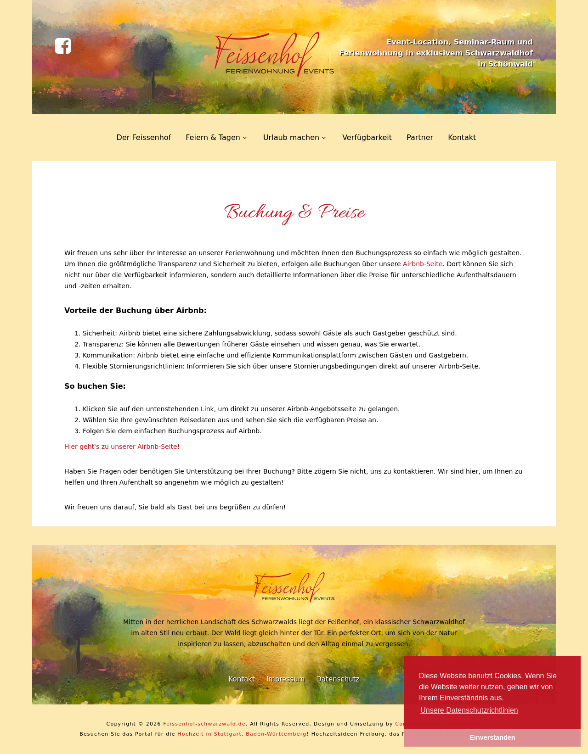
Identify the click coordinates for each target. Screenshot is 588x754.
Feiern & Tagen (213, 137)
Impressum (285, 679)
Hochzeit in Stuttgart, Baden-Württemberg (241, 734)
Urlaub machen (291, 137)
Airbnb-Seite (422, 264)
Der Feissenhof (144, 137)
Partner (420, 137)
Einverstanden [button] (492, 737)
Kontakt (462, 137)
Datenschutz (337, 679)
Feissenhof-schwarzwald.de (204, 724)
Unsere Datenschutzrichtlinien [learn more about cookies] (469, 710)
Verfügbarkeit (367, 137)
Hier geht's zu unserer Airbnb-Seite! (122, 446)
